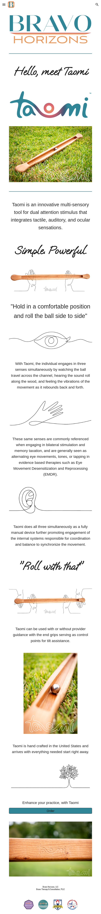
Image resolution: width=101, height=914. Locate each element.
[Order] (50, 811)
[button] (4, 4)
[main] (50, 72)
